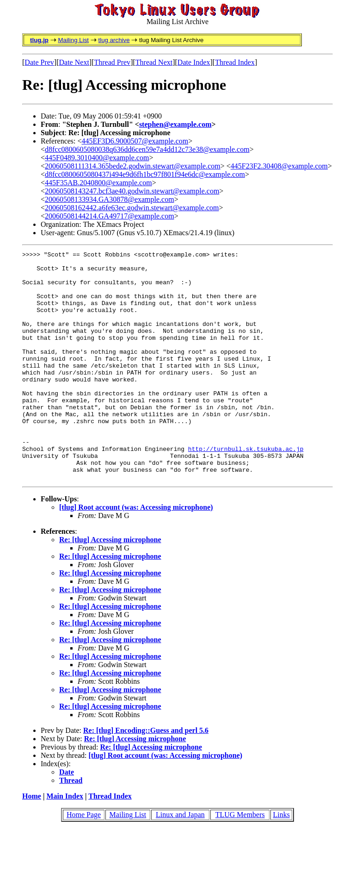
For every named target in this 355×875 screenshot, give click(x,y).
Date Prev (39, 62)
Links (281, 860)
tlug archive (113, 40)
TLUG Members (240, 860)
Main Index (64, 842)
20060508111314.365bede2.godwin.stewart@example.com (132, 166)
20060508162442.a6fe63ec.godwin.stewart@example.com (132, 208)
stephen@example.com (175, 124)
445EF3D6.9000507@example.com (135, 141)
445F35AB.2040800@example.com (98, 183)
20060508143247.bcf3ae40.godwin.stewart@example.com (132, 191)
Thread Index (235, 62)
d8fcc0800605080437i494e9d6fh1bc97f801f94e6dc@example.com (145, 174)
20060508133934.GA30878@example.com (109, 199)
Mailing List (73, 40)
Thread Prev (112, 62)
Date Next (74, 62)
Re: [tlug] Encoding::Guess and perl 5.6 (145, 776)
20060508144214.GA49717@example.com (109, 216)
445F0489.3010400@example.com (97, 158)
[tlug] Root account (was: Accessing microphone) (136, 553)
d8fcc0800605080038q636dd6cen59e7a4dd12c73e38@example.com (147, 149)
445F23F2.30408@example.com (279, 166)
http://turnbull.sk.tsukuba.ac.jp (246, 489)
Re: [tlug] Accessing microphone (110, 585)
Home (31, 842)
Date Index (194, 62)
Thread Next (153, 62)
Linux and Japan (180, 860)
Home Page (84, 860)
